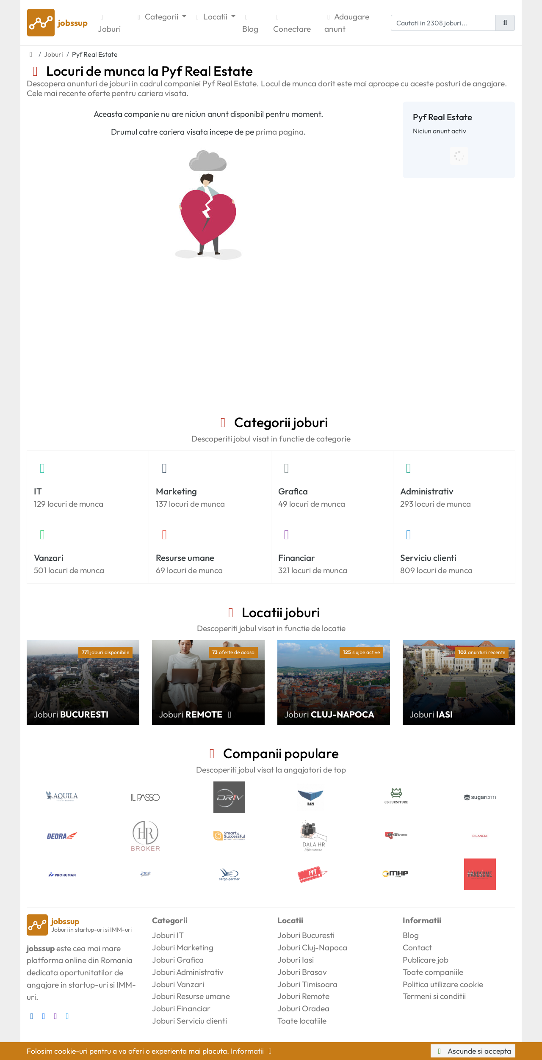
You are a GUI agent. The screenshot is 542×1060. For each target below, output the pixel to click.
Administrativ (427, 491)
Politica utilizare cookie (443, 984)
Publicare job (425, 960)
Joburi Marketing (182, 947)
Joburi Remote (303, 996)
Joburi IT (168, 935)
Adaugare (346, 23)
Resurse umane (185, 557)
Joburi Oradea (303, 1008)
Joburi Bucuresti (306, 935)
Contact (417, 947)
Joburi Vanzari (178, 984)
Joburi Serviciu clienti (189, 1021)
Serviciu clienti (428, 557)
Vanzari (49, 557)
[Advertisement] (271, 350)
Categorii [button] (157, 16)
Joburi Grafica (178, 960)
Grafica (293, 491)
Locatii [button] (211, 16)
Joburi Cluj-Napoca (312, 947)
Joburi (109, 24)
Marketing (176, 491)
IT (38, 491)
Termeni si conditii (434, 996)
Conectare (292, 24)
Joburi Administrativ (188, 972)
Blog (250, 24)
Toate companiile (433, 972)
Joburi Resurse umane (191, 996)
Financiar (296, 557)
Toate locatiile (301, 1021)
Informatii (253, 1051)
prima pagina (280, 132)
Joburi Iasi (295, 960)
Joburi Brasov (302, 972)
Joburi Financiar (181, 1008)
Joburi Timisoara (307, 984)
